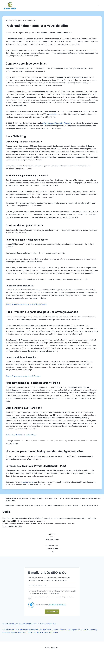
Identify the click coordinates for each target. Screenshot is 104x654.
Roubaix (21, 505)
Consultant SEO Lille (10, 624)
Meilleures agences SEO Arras (54, 630)
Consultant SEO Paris (48, 624)
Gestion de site (52, 549)
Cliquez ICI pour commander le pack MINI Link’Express (26, 304)
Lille (17, 505)
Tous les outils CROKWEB (12, 526)
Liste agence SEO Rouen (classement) (82, 630)
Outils (52, 552)
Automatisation (52, 546)
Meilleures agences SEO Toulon (46, 632)
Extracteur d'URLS (9, 521)
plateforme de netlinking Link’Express (56, 123)
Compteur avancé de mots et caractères (18, 518)
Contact (52, 537)
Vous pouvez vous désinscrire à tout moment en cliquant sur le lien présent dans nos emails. (51, 598)
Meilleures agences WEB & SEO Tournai (17, 632)
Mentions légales (52, 540)
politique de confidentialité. (57, 604)
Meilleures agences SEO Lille (31, 630)
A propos (52, 534)
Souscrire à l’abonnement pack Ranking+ (21, 435)
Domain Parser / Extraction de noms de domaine (21, 524)
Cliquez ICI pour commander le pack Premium (23, 376)
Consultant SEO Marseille (29, 624)
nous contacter (28, 482)
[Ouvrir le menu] (100, 5)
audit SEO (53, 114)
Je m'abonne (51, 612)
